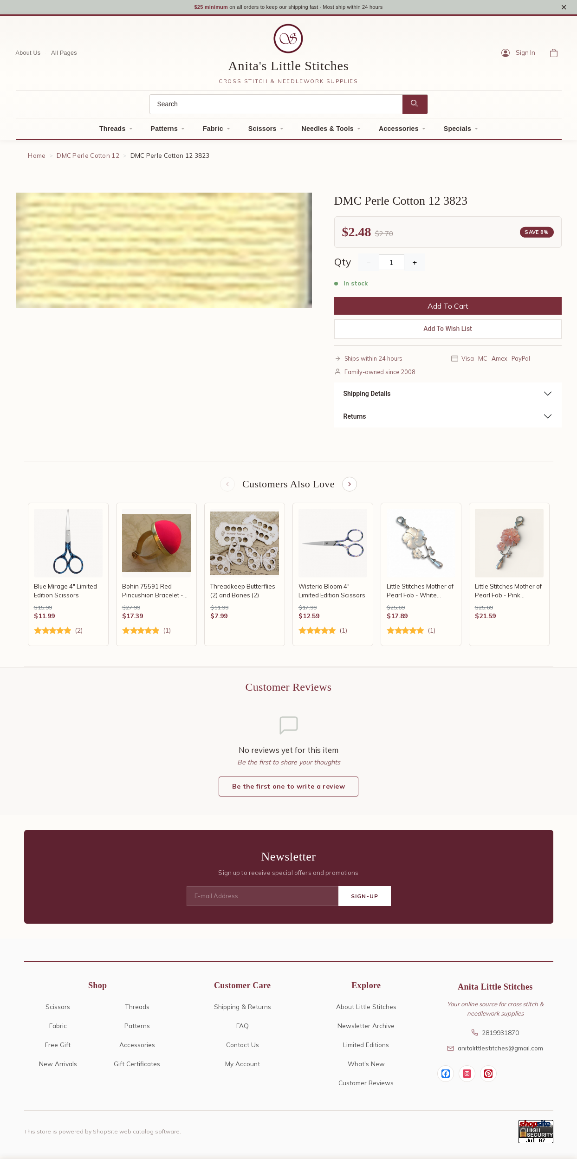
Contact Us (242, 1047)
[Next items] (350, 486)
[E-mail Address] (262, 899)
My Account (242, 1066)
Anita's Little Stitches (288, 67)
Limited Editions (366, 1047)
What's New (366, 1066)
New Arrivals (58, 1066)
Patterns (164, 130)
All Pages (64, 54)
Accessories (399, 130)
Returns (355, 417)
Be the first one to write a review (288, 789)
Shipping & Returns (242, 1009)
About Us (28, 54)
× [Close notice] (564, 7)
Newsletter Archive (366, 1028)
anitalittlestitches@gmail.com (495, 1051)
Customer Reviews (366, 1085)
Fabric (213, 130)
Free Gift (58, 1047)
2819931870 (495, 1035)
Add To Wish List (447, 330)
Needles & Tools (328, 130)
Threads (112, 130)
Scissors (262, 130)
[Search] (276, 105)
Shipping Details (367, 395)
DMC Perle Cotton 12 (88, 157)
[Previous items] (226, 486)
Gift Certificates (137, 1066)
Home (36, 157)
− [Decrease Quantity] (368, 264)
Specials (457, 130)
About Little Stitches (366, 1009)
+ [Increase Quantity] (414, 264)
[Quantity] (391, 264)
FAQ (242, 1028)
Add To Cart (448, 307)
